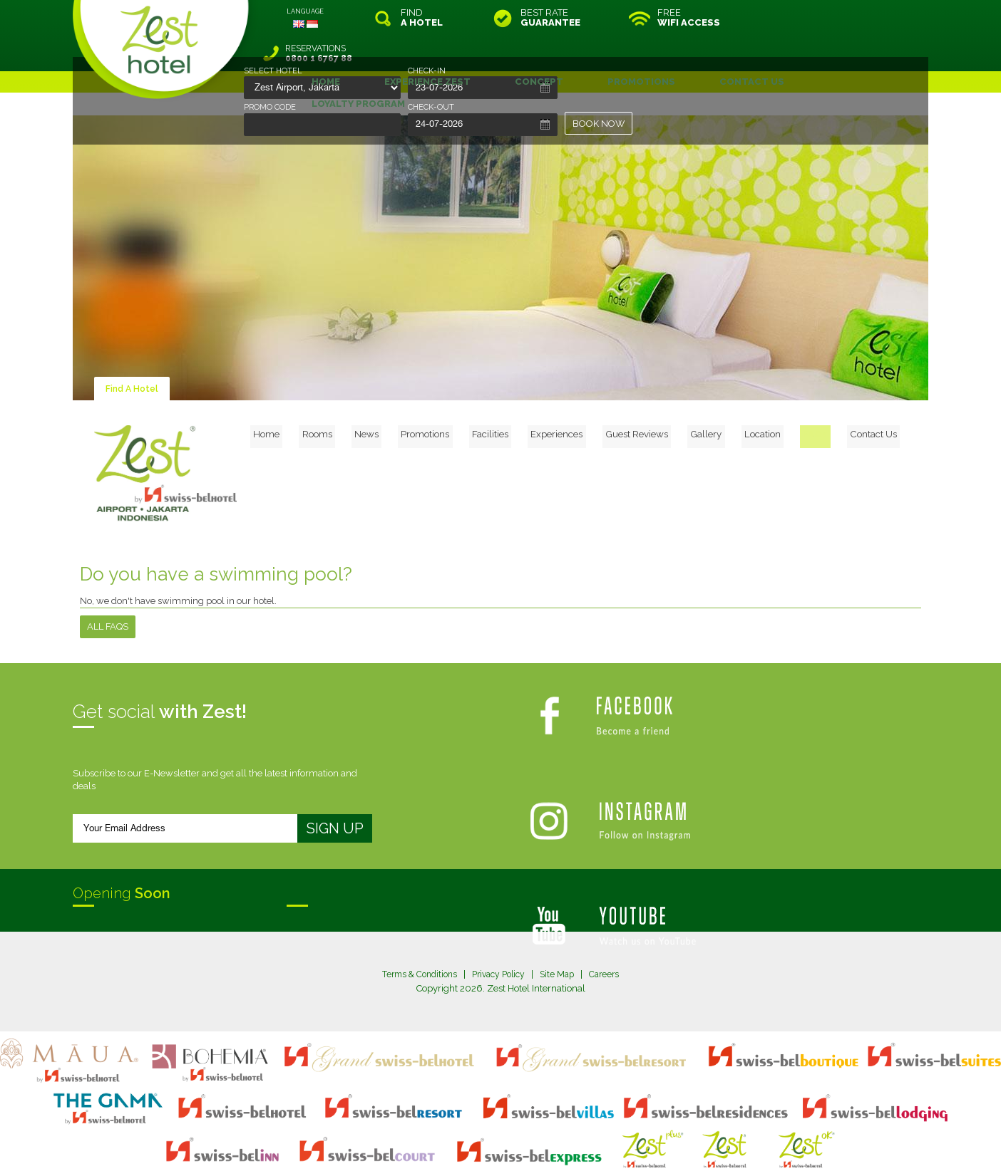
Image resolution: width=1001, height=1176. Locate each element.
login (554, 1136)
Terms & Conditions (414, 938)
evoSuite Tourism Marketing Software (455, 1148)
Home (333, 395)
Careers (611, 938)
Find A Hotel (133, 353)
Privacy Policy (499, 938)
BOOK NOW (599, 123)
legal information (507, 1136)
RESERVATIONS (831, 18)
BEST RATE (550, 18)
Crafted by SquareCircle (582, 1148)
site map (453, 1136)
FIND (422, 18)
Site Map (562, 938)
